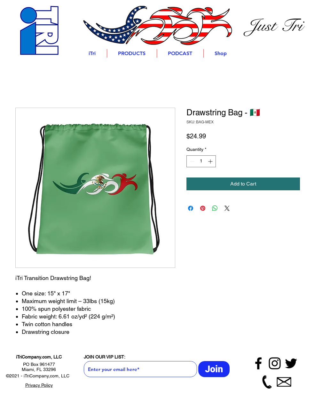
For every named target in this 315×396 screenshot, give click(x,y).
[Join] (214, 369)
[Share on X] (227, 208)
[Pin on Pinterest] (203, 208)
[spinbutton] (201, 161)
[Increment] (211, 161)
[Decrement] (191, 161)
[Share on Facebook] (190, 208)
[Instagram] (275, 363)
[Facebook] (258, 363)
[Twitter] (291, 363)
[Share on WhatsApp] (215, 208)
